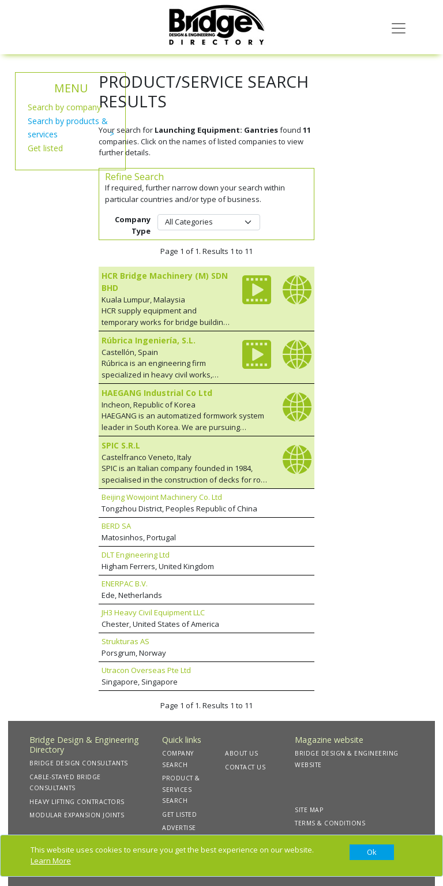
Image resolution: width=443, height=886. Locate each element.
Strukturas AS (125, 641)
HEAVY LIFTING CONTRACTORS (77, 802)
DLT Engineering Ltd (136, 554)
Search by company (64, 107)
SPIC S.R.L (121, 445)
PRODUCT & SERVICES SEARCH (181, 789)
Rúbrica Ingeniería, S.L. (149, 340)
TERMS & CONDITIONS (330, 823)
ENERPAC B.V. (125, 583)
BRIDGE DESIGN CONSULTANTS (78, 763)
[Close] (372, 852)
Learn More (51, 860)
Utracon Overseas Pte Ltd (146, 670)
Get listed (45, 148)
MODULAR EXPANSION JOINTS (76, 815)
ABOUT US (241, 753)
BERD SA (116, 526)
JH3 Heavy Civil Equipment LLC (153, 612)
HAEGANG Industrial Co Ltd (157, 392)
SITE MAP (309, 810)
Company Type (133, 225)
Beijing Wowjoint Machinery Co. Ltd (162, 497)
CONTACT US (245, 767)
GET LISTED (179, 814)
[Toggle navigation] (398, 27)
